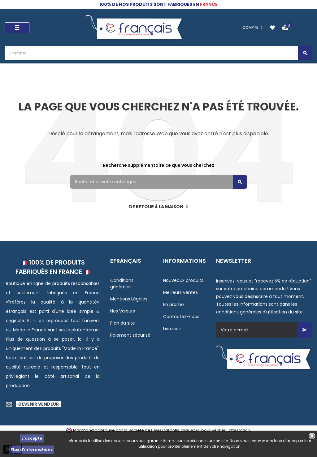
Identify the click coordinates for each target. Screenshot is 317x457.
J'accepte (31, 438)
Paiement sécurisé (130, 335)
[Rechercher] (158, 182)
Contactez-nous (181, 316)
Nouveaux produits (183, 280)
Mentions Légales (128, 299)
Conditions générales (121, 283)
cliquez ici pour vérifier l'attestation (215, 430)
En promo (173, 304)
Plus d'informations (32, 449)
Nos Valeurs (122, 311)
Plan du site (122, 323)
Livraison (172, 329)
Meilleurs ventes (180, 292)
